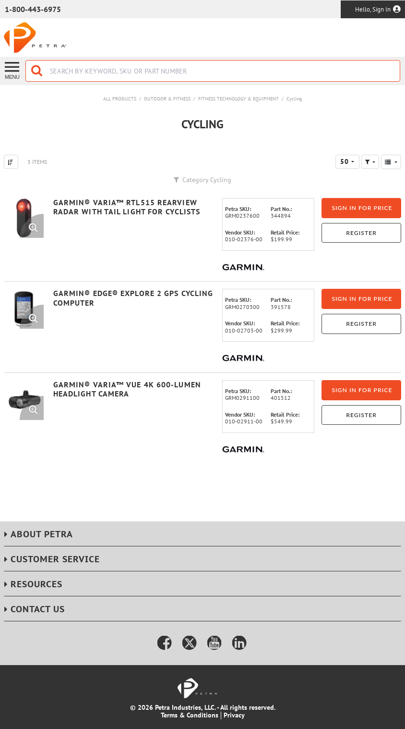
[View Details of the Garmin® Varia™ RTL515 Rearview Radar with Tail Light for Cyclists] (24, 218)
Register (361, 232)
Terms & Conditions (189, 715)
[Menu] (12, 70)
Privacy (234, 715)
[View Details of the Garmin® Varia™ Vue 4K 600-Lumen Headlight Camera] (24, 400)
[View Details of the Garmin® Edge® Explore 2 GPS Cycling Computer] (24, 309)
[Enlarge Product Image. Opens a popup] (32, 226)
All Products (119, 99)
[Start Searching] (37, 71)
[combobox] (212, 71)
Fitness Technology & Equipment (238, 99)
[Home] (35, 37)
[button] (370, 162)
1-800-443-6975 (33, 9)
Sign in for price (362, 207)
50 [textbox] (344, 161)
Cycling (294, 99)
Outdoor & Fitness (167, 99)
